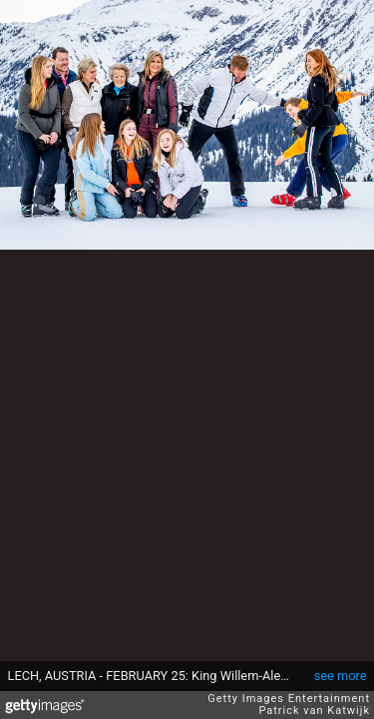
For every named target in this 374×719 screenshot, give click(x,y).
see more (340, 675)
